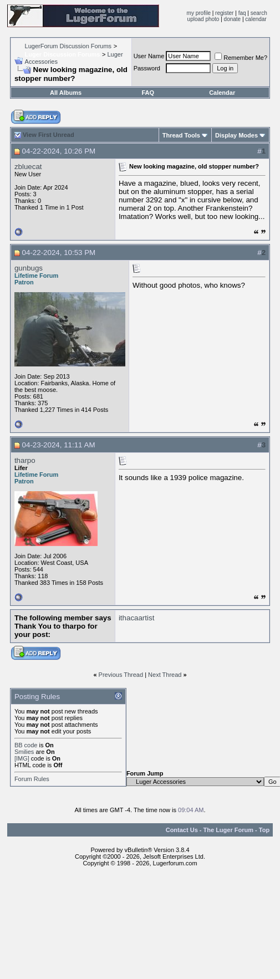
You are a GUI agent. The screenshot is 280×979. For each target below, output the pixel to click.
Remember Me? (241, 57)
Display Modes (236, 135)
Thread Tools (181, 135)
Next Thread (164, 674)
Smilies (24, 751)
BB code (26, 745)
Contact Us (182, 830)
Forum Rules (31, 779)
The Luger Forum (228, 830)
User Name (149, 56)
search (259, 13)
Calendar (222, 92)
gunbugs (28, 268)
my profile (199, 13)
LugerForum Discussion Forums (68, 46)
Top (264, 830)
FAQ (147, 92)
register (224, 13)
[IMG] (21, 758)
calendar (255, 19)
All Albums (66, 92)
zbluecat (28, 166)
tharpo (24, 460)
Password (147, 68)
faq (242, 13)
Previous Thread (121, 674)
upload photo (203, 19)
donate (232, 19)
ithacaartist (136, 618)
